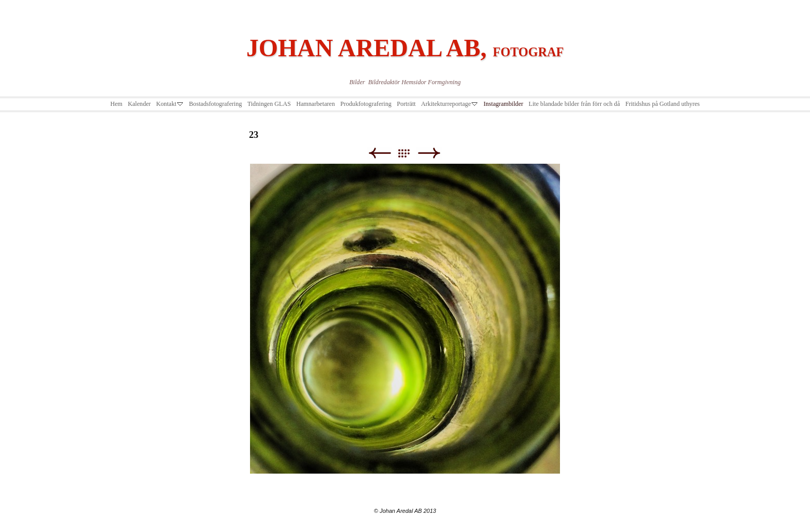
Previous (379, 153)
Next (429, 153)
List (409, 153)
